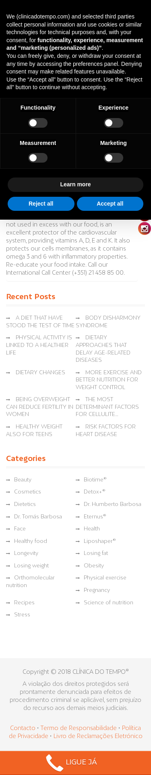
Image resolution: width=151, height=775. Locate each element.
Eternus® (95, 517)
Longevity (26, 553)
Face (20, 529)
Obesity (94, 566)
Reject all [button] (41, 203)
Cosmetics (27, 492)
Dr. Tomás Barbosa (38, 517)
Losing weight (31, 566)
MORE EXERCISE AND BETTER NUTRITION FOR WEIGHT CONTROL (109, 380)
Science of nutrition (108, 603)
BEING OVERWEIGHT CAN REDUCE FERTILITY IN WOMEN (39, 407)
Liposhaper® (100, 541)
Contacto (22, 728)
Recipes (24, 603)
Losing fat (96, 553)
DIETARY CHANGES (40, 372)
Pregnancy (97, 590)
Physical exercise (105, 578)
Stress (22, 615)
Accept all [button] (110, 203)
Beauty (22, 480)
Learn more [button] (75, 184)
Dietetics (25, 504)
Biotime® (95, 480)
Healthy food (30, 541)
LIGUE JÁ (70, 763)
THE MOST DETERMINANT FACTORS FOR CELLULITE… (107, 407)
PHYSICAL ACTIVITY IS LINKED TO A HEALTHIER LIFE (39, 345)
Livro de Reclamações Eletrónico (98, 736)
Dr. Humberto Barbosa (112, 504)
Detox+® (94, 492)
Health (92, 529)
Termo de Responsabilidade (79, 728)
